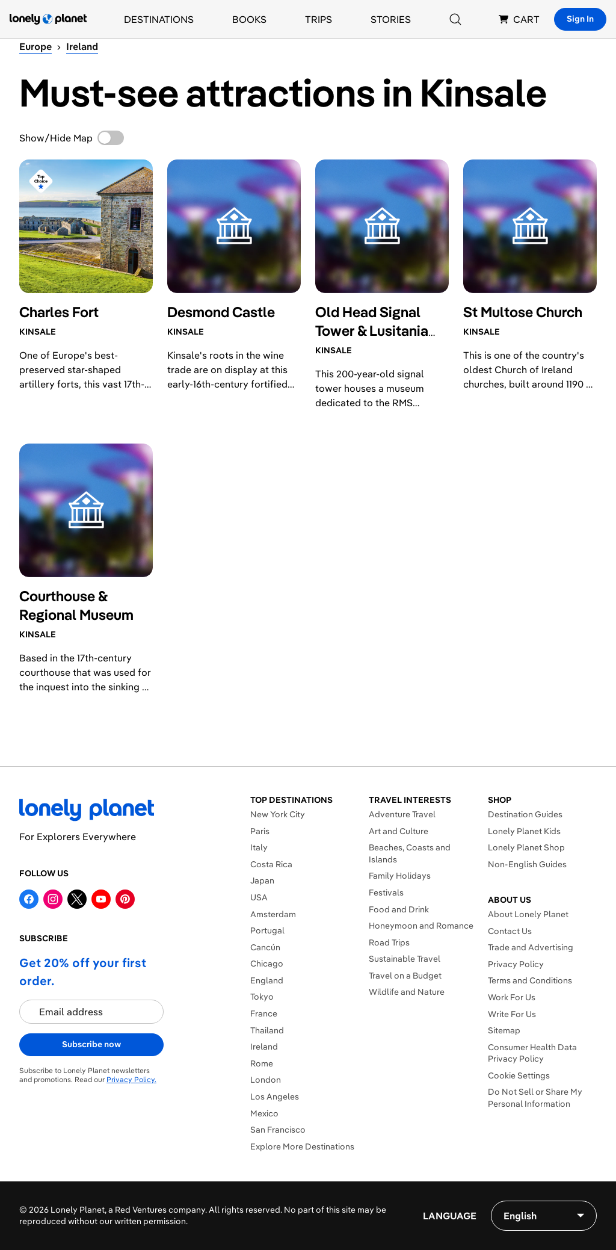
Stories (391, 19)
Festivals (386, 892)
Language (449, 1216)
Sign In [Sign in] (580, 18)
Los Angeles (274, 1096)
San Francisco (278, 1129)
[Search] (455, 19)
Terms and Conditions (530, 980)
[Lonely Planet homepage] (48, 19)
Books (249, 19)
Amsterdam (273, 914)
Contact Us (510, 931)
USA (259, 897)
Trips (318, 19)
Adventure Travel (402, 814)
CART (519, 19)
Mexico (264, 1113)
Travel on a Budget (405, 975)
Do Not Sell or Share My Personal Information (535, 1097)
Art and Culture (398, 831)
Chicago (266, 963)
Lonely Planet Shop (526, 847)
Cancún (265, 947)
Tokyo (262, 996)
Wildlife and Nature (407, 991)
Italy (259, 847)
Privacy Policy (516, 964)
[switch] (110, 138)
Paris (260, 831)
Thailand (267, 1030)
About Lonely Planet (528, 914)
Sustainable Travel (404, 958)
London (265, 1079)
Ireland (264, 1046)
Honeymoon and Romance (421, 925)
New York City (277, 814)
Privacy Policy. (131, 1079)
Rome (261, 1063)
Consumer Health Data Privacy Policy (532, 1053)
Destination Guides (525, 814)
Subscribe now (91, 1044)
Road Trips (389, 942)
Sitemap (504, 1030)
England (266, 980)
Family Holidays (400, 875)
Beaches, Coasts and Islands (410, 853)
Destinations (159, 19)
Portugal (267, 930)
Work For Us (511, 997)
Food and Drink (399, 909)
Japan (262, 880)
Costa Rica (271, 864)
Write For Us (512, 1014)
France (263, 1013)
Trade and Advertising (530, 947)
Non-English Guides (527, 864)
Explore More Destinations (302, 1146)
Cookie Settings (519, 1075)
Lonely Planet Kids (524, 831)
